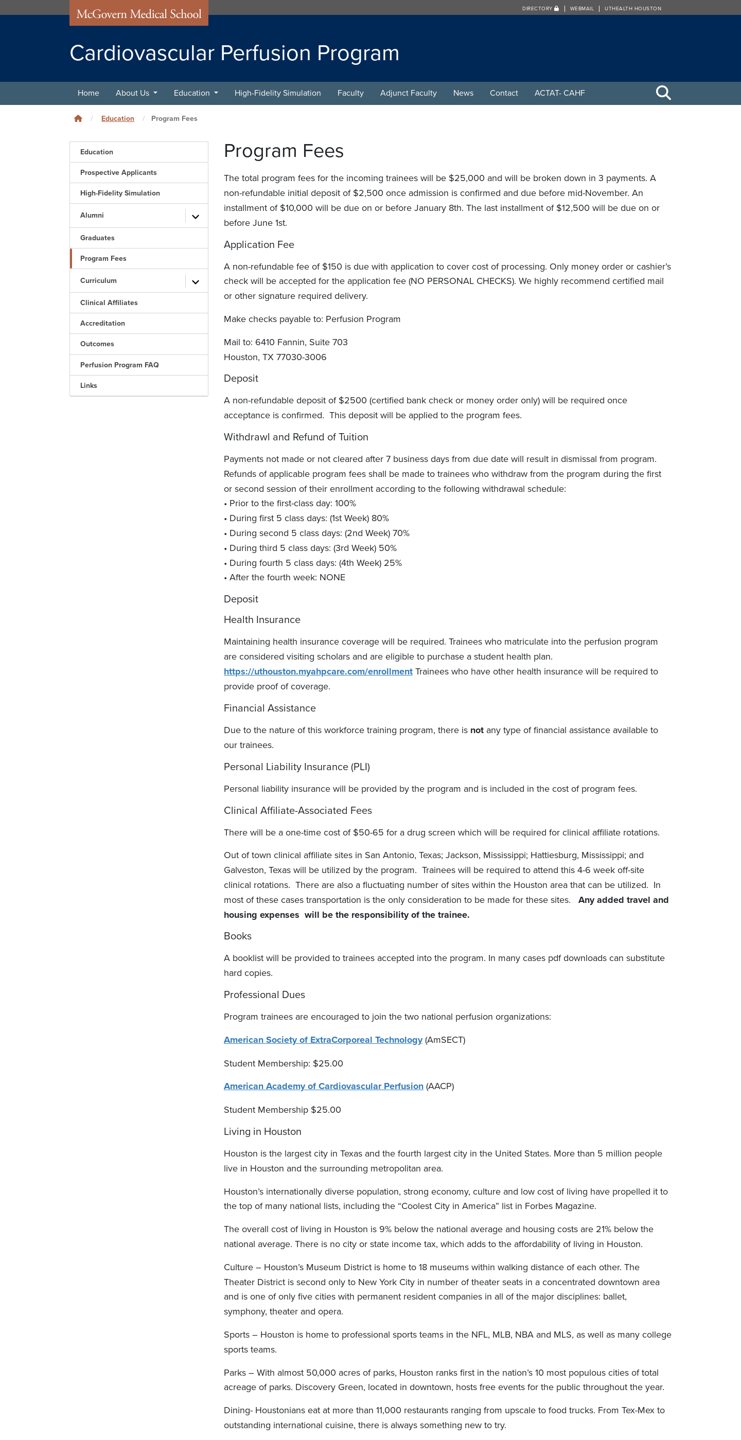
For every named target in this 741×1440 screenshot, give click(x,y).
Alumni (92, 215)
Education (193, 93)
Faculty (351, 93)
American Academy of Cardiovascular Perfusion (324, 1085)
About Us (133, 93)
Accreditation (102, 323)
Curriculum (98, 280)
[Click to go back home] (78, 118)
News (463, 93)
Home (88, 93)
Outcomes (97, 344)
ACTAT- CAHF (560, 93)
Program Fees (103, 258)
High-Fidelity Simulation (278, 93)
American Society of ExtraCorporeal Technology (323, 1039)
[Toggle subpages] (195, 215)
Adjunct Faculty (408, 93)
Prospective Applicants (118, 172)
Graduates (97, 238)
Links (88, 385)
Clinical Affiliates (109, 302)
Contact (504, 93)
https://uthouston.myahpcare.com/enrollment (318, 671)
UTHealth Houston (633, 9)
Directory (540, 9)
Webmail (582, 9)
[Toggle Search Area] (664, 93)
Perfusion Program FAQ (119, 365)
